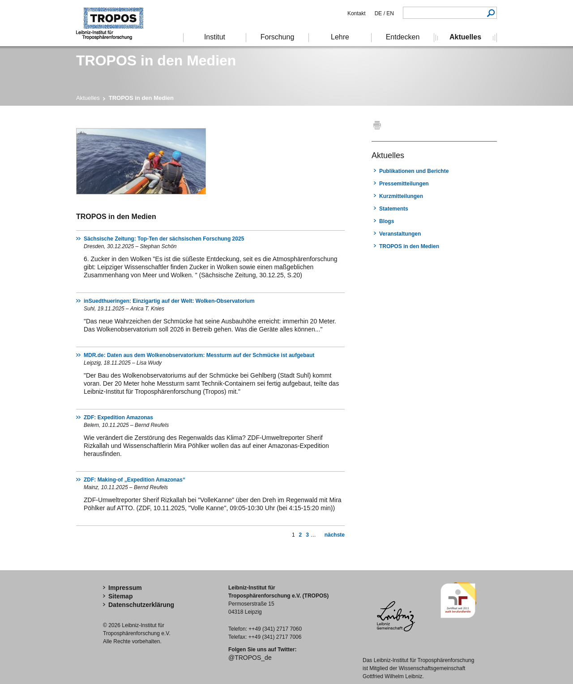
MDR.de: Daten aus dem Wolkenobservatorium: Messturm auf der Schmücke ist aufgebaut (199, 355)
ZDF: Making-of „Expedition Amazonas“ (134, 480)
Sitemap (120, 596)
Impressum (125, 587)
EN (389, 13)
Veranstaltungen (400, 234)
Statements (393, 209)
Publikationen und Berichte (414, 171)
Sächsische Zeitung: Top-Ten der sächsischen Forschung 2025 (164, 239)
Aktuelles (88, 98)
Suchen (491, 13)
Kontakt (356, 13)
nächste (335, 535)
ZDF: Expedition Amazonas (118, 417)
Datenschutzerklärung (141, 604)
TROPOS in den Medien (409, 246)
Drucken (377, 124)
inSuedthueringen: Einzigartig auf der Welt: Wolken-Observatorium (169, 301)
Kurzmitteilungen (401, 196)
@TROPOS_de (250, 657)
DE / (380, 13)
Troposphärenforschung (114, 23)
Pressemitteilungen (404, 184)
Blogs (386, 221)
